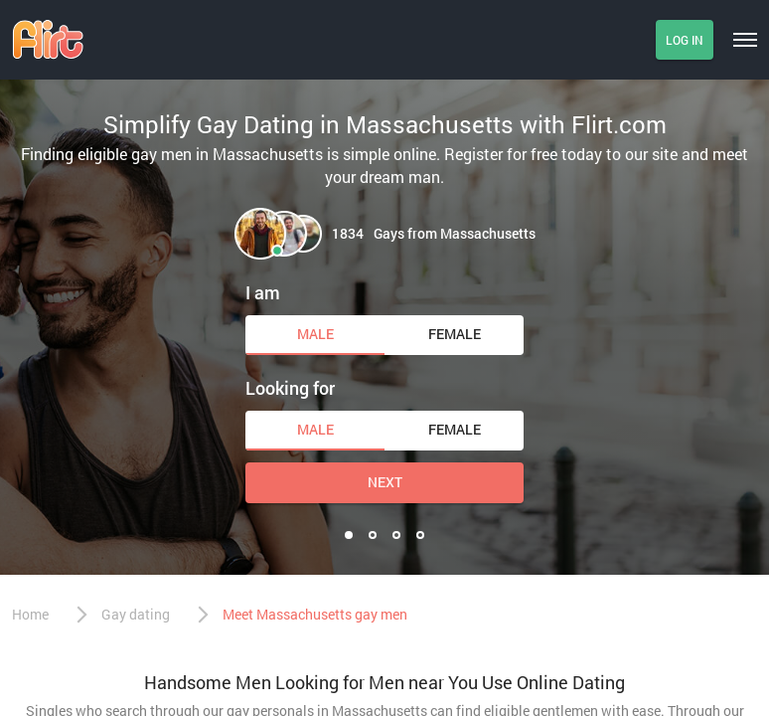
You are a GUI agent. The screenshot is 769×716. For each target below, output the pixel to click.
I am (262, 292)
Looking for (290, 388)
